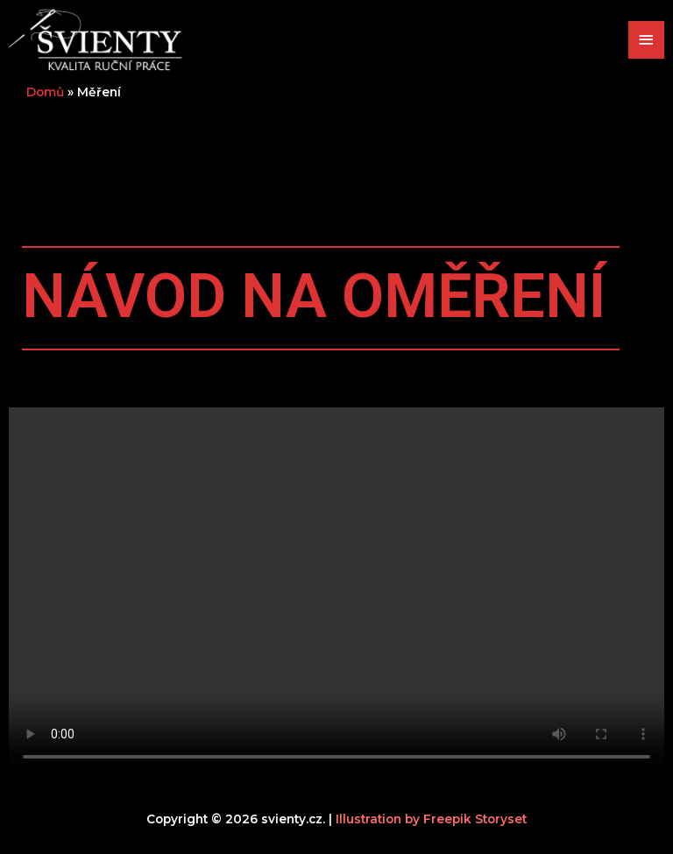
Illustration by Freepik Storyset (431, 819)
